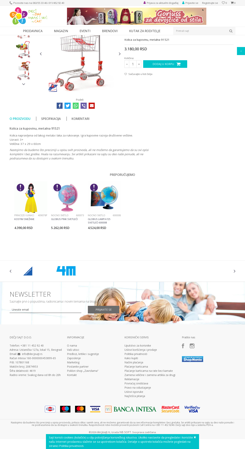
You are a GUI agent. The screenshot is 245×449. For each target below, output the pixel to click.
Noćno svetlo (60, 250)
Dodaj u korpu (163, 99)
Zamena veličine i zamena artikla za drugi (149, 410)
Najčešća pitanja (134, 431)
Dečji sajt (14, 37)
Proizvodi (27, 37)
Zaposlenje (74, 393)
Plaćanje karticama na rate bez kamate (148, 406)
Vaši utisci (73, 384)
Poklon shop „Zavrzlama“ (82, 406)
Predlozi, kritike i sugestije (83, 389)
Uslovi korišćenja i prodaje (140, 384)
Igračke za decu (43, 37)
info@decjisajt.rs (32, 389)
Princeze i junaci (24, 250)
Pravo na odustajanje (137, 422)
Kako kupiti (131, 393)
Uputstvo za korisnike (137, 380)
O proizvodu (20, 154)
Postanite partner (78, 401)
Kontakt (72, 410)
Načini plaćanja (133, 397)
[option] (23, 64)
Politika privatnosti (135, 389)
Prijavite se (104, 345)
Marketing (73, 397)
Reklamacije (131, 414)
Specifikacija (51, 154)
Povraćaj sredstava (136, 418)
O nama (72, 380)
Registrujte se (210, 3)
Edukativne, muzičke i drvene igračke (74, 37)
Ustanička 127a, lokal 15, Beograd (41, 385)
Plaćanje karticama (136, 401)
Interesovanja (104, 37)
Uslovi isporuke (133, 427)
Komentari (80, 154)
